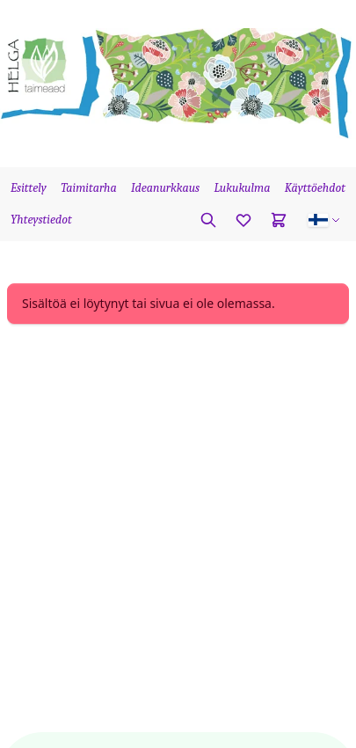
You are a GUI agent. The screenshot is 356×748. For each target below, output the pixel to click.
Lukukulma (242, 187)
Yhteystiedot (41, 219)
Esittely (29, 187)
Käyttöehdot (315, 187)
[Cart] (279, 220)
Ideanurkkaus (165, 187)
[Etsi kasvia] (208, 220)
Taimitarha (89, 187)
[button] (324, 220)
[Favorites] (243, 220)
